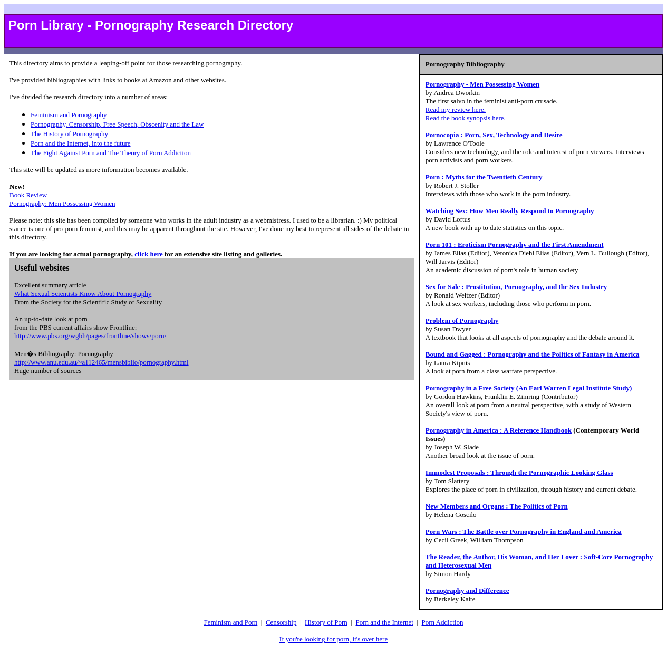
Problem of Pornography (462, 320)
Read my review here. (456, 109)
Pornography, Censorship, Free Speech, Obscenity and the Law (117, 124)
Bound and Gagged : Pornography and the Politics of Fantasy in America (533, 354)
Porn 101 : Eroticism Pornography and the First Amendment (515, 244)
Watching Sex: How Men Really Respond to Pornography (510, 211)
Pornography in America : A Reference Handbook (499, 430)
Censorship (281, 622)
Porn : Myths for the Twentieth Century (484, 177)
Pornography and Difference (467, 591)
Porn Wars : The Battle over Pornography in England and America (524, 531)
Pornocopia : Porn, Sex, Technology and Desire (494, 135)
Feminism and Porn (230, 622)
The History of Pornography (69, 134)
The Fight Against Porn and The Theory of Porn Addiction (111, 153)
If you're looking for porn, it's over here (333, 639)
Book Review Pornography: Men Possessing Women (62, 199)
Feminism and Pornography (69, 115)
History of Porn (326, 622)
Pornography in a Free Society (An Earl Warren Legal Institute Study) (529, 388)
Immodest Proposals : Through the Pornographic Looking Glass (519, 472)
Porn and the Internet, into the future (81, 143)
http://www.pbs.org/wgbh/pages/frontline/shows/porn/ (90, 336)
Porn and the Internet (384, 622)
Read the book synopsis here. (466, 118)
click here (148, 254)
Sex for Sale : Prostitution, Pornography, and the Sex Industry (516, 287)
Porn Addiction (442, 622)
